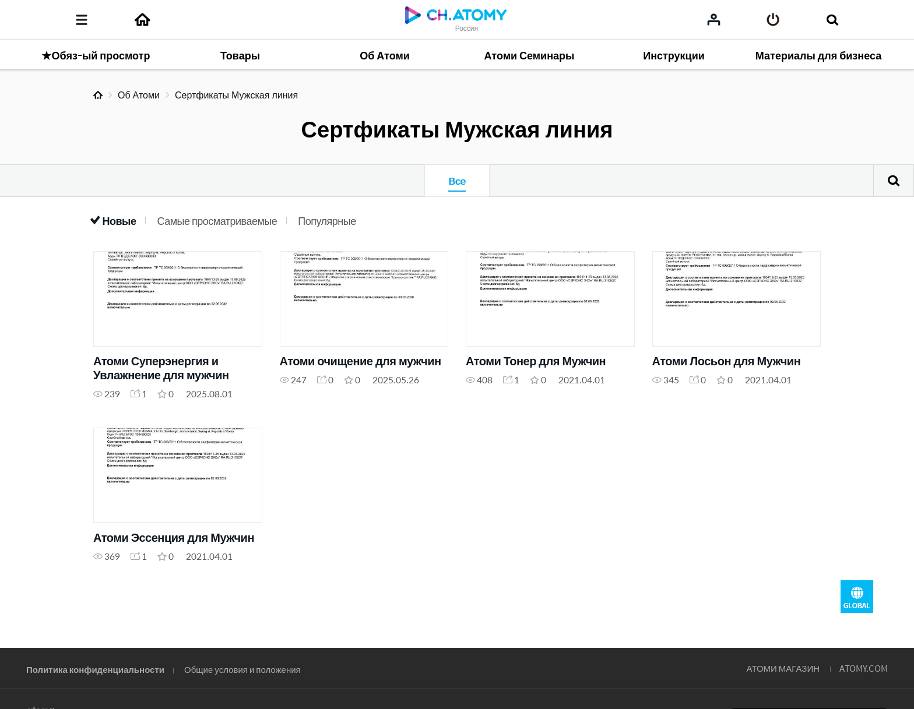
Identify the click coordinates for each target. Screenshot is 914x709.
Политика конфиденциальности (95, 669)
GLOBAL (857, 596)
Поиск (893, 180)
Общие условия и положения (242, 669)
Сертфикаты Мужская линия (236, 94)
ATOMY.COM (863, 668)
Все (456, 180)
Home (98, 95)
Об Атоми (139, 94)
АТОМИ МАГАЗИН (783, 668)
